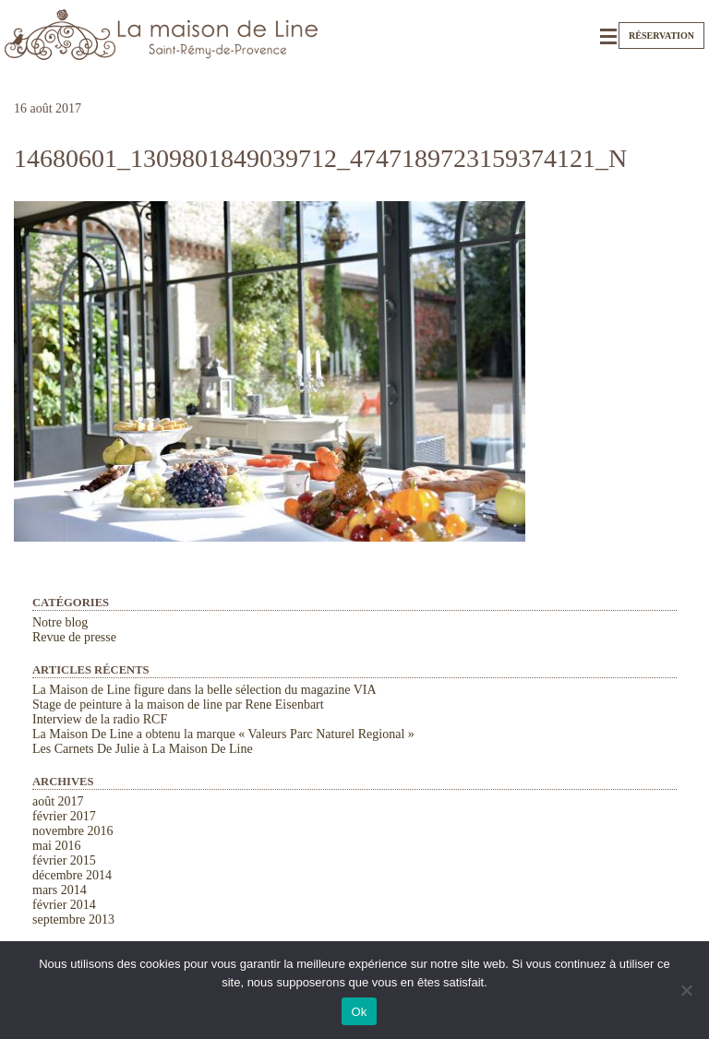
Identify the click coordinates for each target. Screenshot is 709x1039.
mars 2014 (59, 890)
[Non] (686, 990)
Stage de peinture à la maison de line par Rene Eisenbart (178, 704)
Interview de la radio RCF (99, 719)
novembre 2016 (72, 831)
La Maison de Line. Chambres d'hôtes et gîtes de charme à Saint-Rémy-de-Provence (161, 34)
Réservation (661, 35)
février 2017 (64, 816)
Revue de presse (74, 637)
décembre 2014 (72, 875)
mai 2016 (56, 846)
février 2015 (64, 860)
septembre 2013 (73, 919)
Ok (359, 1012)
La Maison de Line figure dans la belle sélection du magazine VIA (204, 690)
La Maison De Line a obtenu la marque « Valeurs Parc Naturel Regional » (223, 734)
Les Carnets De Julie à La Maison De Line (142, 749)
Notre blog (60, 622)
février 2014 (64, 905)
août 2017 (58, 801)
